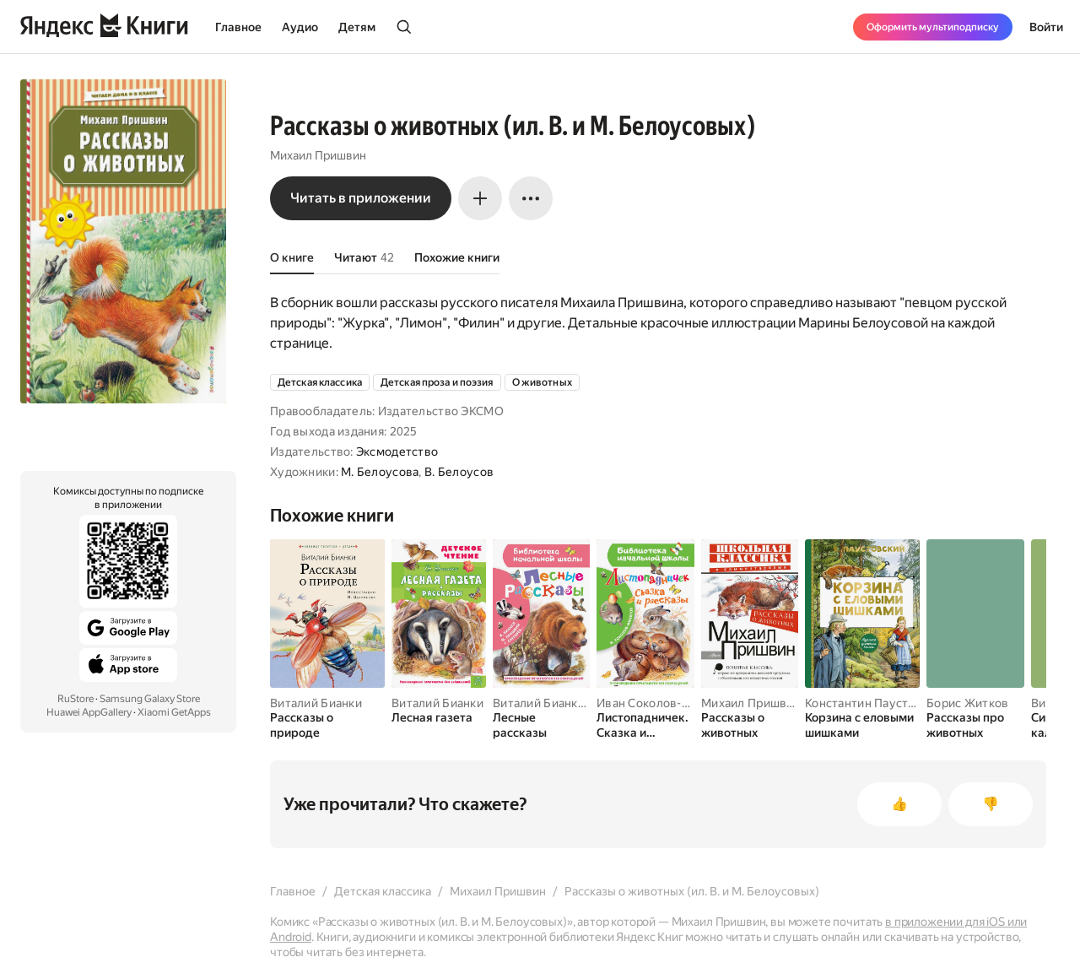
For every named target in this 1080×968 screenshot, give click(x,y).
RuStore (75, 699)
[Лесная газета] (439, 717)
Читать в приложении (360, 198)
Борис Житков (967, 703)
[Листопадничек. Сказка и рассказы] (645, 725)
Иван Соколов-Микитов (664, 703)
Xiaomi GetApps (174, 712)
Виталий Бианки (316, 703)
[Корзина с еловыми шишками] (862, 725)
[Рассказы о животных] (749, 725)
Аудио (300, 27)
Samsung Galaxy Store (150, 699)
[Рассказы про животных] (975, 725)
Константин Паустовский (876, 703)
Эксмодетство (397, 451)
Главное (238, 27)
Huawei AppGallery (89, 712)
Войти (1046, 27)
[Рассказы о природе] (327, 725)
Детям (356, 27)
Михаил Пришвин (318, 155)
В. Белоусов (459, 472)
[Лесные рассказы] (541, 725)
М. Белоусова (379, 472)
